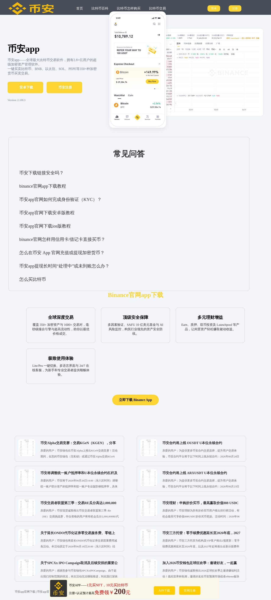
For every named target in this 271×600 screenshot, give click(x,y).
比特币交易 (157, 8)
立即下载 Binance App (135, 400)
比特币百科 (99, 8)
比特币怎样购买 (129, 8)
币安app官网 (44, 591)
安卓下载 (26, 87)
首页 (79, 8)
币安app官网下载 (25, 591)
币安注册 (65, 87)
